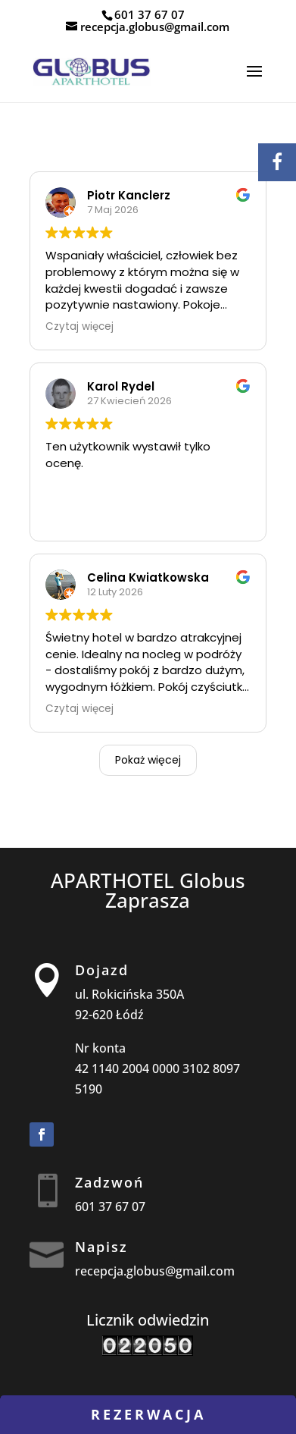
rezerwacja (148, 1414)
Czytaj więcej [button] (79, 327)
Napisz (101, 1247)
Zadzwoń (109, 1182)
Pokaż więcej (148, 759)
